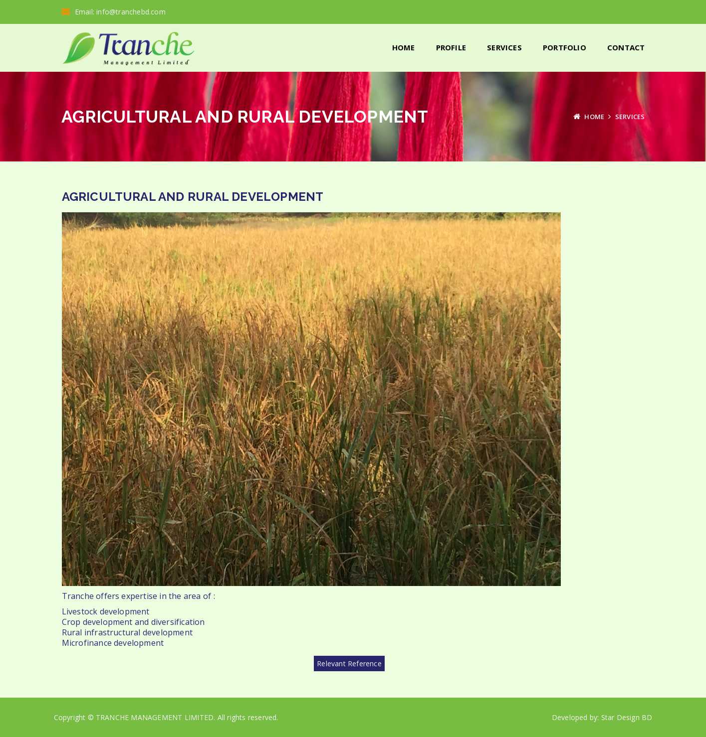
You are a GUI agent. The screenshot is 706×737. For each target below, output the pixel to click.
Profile (451, 47)
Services (504, 47)
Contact (626, 47)
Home (403, 47)
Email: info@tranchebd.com (113, 11)
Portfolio (564, 47)
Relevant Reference (349, 663)
